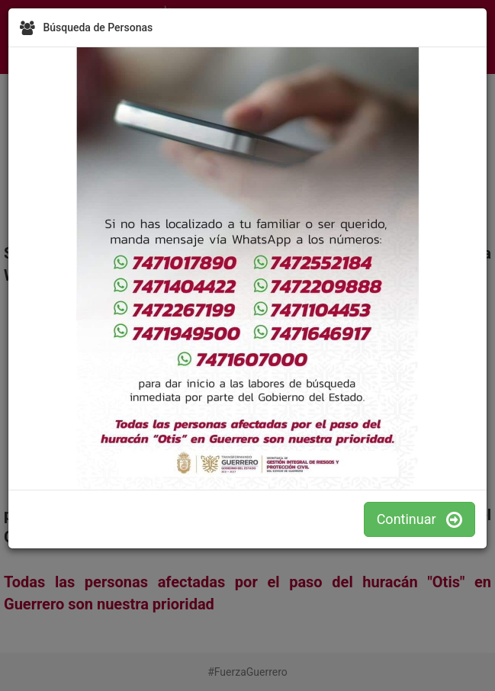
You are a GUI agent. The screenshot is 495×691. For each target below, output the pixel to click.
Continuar (419, 519)
